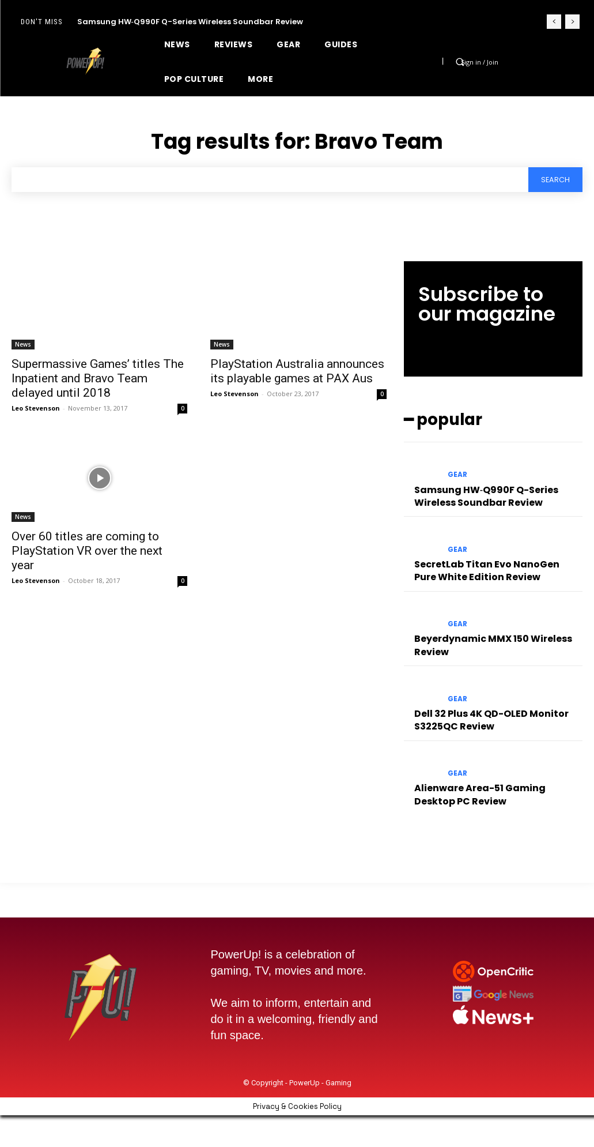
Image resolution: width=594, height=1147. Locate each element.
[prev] (554, 21)
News (23, 345)
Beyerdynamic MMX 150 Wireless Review (485, 633)
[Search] (553, 180)
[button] (459, 61)
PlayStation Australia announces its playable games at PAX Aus (297, 372)
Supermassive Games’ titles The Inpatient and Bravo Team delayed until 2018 (98, 379)
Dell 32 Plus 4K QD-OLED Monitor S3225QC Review (484, 704)
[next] (572, 21)
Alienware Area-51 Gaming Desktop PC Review (492, 776)
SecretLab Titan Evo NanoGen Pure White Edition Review (491, 561)
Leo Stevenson (36, 408)
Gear (457, 471)
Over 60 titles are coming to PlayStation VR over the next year (87, 552)
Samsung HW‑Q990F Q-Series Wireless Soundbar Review (190, 21)
